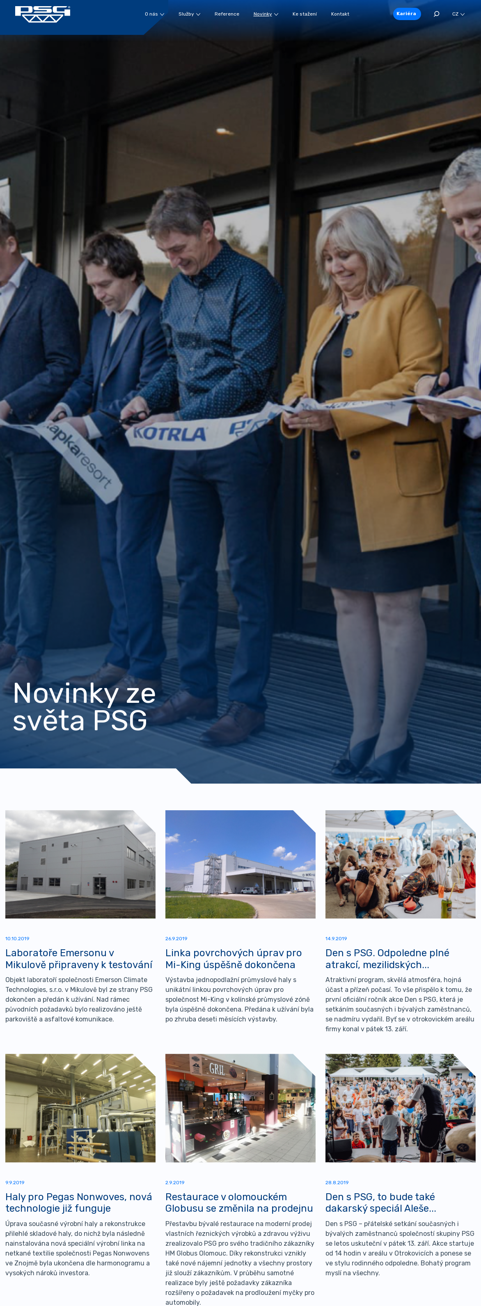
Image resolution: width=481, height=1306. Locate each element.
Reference (227, 14)
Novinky (266, 14)
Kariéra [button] (406, 13)
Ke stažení (305, 14)
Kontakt (340, 14)
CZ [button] (458, 14)
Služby (189, 14)
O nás (154, 14)
